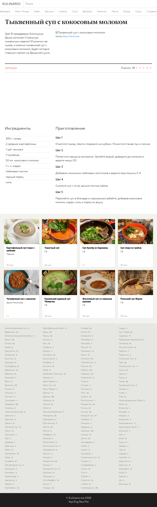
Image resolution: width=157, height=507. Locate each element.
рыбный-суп (89, 416)
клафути (48, 347)
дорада (10, 442)
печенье (87, 359)
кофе (47, 370)
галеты (10, 389)
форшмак (125, 420)
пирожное (88, 378)
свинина (87, 431)
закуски (49, 11)
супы (75, 11)
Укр (71, 502)
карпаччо (11, 480)
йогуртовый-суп (15, 465)
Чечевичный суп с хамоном (21, 299)
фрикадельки (127, 423)
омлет (86, 332)
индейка (11, 461)
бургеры (11, 363)
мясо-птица (22, 11)
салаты (63, 11)
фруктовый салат (129, 427)
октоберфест (51, 480)
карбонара (12, 477)
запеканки (12, 454)
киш (46, 344)
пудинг (86, 397)
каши (47, 332)
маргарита (50, 420)
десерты (87, 11)
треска (123, 374)
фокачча (125, 408)
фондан (124, 412)
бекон (10, 340)
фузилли (125, 431)
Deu (81, 502)
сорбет (86, 477)
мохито (48, 454)
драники (11, 446)
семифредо (88, 442)
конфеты (48, 363)
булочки (11, 359)
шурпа (124, 477)
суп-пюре (126, 332)
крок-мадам (50, 389)
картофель (12, 488)
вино (9, 382)
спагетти (87, 480)
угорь (123, 393)
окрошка (49, 477)
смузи (86, 469)
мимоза (48, 439)
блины (10, 344)
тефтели (124, 351)
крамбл (48, 378)
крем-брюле (50, 382)
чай (122, 450)
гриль (9, 431)
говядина (12, 404)
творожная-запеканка (131, 340)
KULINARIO (11, 4)
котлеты (49, 366)
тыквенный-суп (128, 385)
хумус (123, 442)
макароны (50, 416)
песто (85, 355)
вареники (12, 370)
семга (86, 439)
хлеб (123, 439)
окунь (47, 484)
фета (123, 404)
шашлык (125, 465)
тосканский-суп (128, 366)
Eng (76, 502)
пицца (126, 11)
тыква (124, 382)
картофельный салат (55, 328)
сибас (85, 446)
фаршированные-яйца (132, 401)
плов (85, 382)
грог (8, 439)
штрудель (125, 469)
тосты (123, 370)
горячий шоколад (15, 412)
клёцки (48, 351)
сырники (125, 336)
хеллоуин (11, 68)
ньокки (48, 465)
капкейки (11, 473)
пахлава (86, 344)
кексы (48, 336)
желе (9, 450)
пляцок (86, 385)
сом (84, 473)
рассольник (88, 401)
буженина (11, 355)
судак (123, 328)
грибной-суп (13, 427)
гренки (10, 423)
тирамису (125, 355)
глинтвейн (11, 401)
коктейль (49, 355)
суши (138, 11)
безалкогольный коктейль (20, 336)
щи (122, 480)
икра (9, 458)
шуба (123, 473)
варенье (11, 374)
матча (47, 431)
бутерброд (12, 366)
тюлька (124, 389)
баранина (12, 332)
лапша (48, 404)
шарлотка (125, 461)
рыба (37, 11)
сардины (87, 427)
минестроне (50, 442)
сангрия (86, 423)
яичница (125, 484)
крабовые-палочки (54, 374)
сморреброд (88, 465)
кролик (48, 393)
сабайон (86, 420)
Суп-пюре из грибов (130, 248)
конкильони (50, 359)
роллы (86, 408)
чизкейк (125, 458)
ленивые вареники (54, 412)
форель (124, 416)
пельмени (87, 351)
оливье (86, 328)
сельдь (86, 435)
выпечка (11, 385)
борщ (9, 347)
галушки (10, 393)
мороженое (50, 450)
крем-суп (49, 385)
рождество (88, 404)
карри (9, 484)
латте (47, 408)
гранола (10, 420)
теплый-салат (128, 347)
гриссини (11, 435)
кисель (48, 340)
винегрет (11, 378)
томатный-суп (128, 359)
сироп (86, 450)
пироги (87, 370)
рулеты (86, 412)
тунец (123, 378)
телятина (125, 344)
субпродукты (89, 488)
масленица (50, 423)
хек (122, 435)
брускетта (12, 351)
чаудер (124, 454)
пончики (86, 389)
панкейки (87, 340)
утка (123, 397)
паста (115, 11)
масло (48, 427)
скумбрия (87, 454)
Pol (87, 502)
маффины (49, 435)
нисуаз (48, 458)
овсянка (49, 473)
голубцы (10, 408)
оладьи (48, 488)
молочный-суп (52, 446)
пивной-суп (88, 363)
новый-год (50, 461)
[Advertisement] (78, 99)
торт (123, 363)
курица (49, 397)
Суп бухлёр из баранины (95, 248)
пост (85, 393)
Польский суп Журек (131, 299)
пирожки (87, 374)
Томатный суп (51, 248)
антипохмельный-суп (17, 328)
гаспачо (10, 397)
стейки (86, 484)
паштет (86, 347)
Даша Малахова (71, 36)
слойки (86, 461)
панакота (87, 336)
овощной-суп (52, 469)
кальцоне (11, 469)
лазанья (49, 401)
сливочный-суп (90, 458)
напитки (102, 11)
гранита (10, 416)
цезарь (124, 446)
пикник (86, 366)
